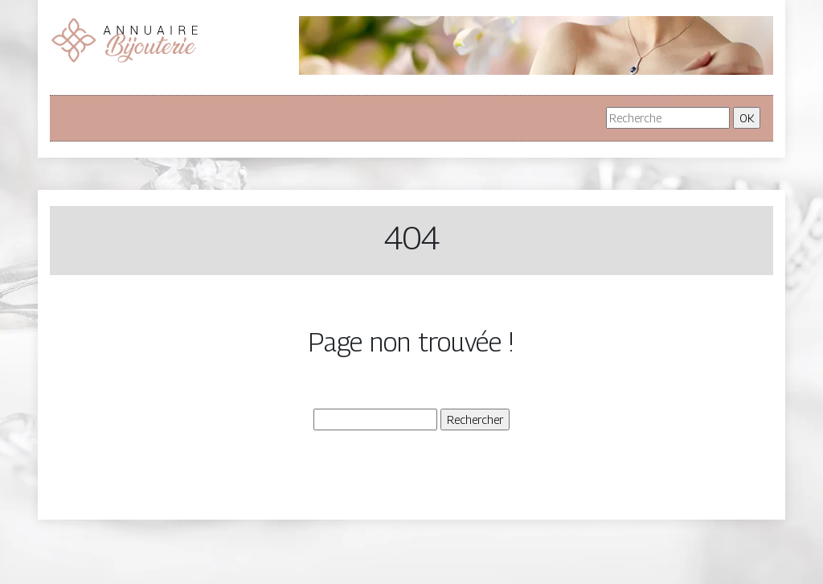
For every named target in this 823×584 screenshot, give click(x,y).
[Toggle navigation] (85, 118)
